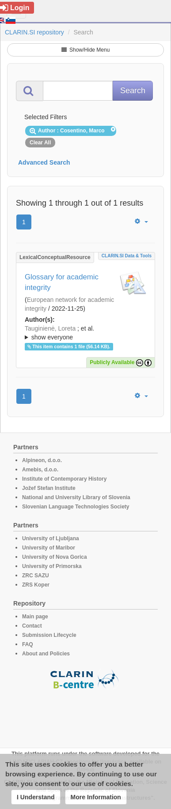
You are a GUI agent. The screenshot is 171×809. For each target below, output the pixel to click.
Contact (32, 626)
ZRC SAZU (35, 575)
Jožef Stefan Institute (49, 488)
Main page (35, 616)
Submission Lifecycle (49, 635)
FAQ (27, 644)
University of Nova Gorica (54, 557)
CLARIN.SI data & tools (127, 255)
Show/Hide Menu (85, 50)
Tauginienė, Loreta (50, 328)
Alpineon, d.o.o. (42, 460)
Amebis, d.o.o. (40, 470)
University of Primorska (52, 566)
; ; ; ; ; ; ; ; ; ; (85, 333)
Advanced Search (44, 162)
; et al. (85, 333)
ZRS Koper (35, 585)
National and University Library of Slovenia (76, 497)
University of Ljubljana (50, 538)
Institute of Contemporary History (64, 479)
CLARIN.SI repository (34, 32)
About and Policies (46, 654)
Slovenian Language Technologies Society (75, 507)
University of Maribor (48, 548)
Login (15, 7)
